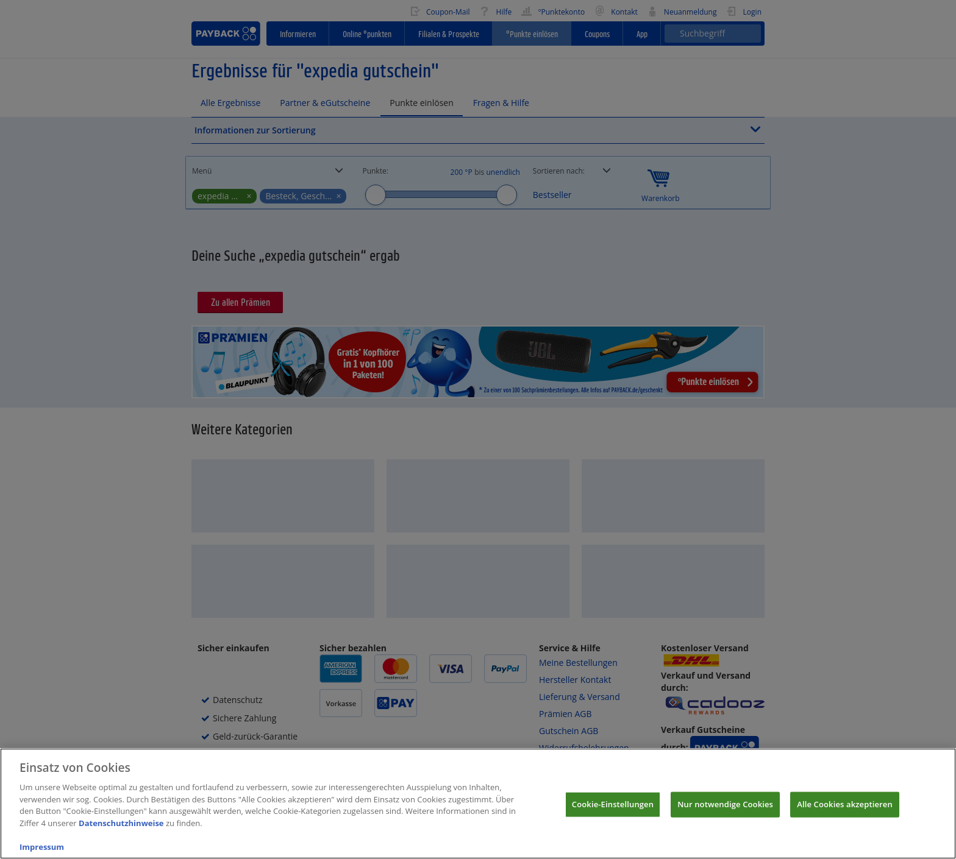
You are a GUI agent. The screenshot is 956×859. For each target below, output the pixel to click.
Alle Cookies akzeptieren (845, 815)
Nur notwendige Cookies (725, 815)
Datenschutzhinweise (121, 834)
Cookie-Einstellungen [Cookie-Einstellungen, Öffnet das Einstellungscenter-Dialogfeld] (613, 815)
